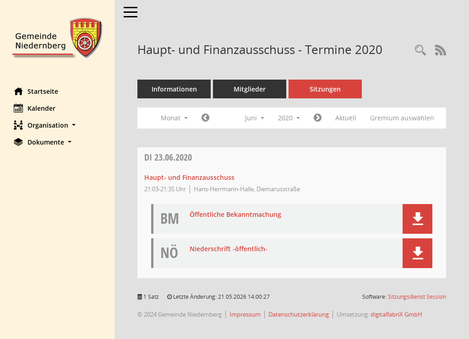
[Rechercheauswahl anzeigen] (420, 50)
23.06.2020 (168, 157)
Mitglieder (250, 89)
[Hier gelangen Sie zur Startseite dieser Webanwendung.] (57, 37)
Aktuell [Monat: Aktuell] (345, 117)
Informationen (174, 89)
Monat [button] (174, 117)
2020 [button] (289, 117)
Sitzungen (325, 89)
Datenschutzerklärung (298, 314)
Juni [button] (254, 117)
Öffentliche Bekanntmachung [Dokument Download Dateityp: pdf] (235, 215)
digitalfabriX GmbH (396, 314)
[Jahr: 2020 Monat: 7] (317, 118)
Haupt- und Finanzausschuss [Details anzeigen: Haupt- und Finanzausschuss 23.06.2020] (189, 177)
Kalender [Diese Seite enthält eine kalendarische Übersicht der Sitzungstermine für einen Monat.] (34, 108)
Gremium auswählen (402, 117)
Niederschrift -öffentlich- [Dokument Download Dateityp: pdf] (228, 249)
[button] (57, 125)
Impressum (245, 314)
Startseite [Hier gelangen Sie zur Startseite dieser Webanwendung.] (36, 91)
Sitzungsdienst (417, 297)
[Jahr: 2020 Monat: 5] (205, 118)
